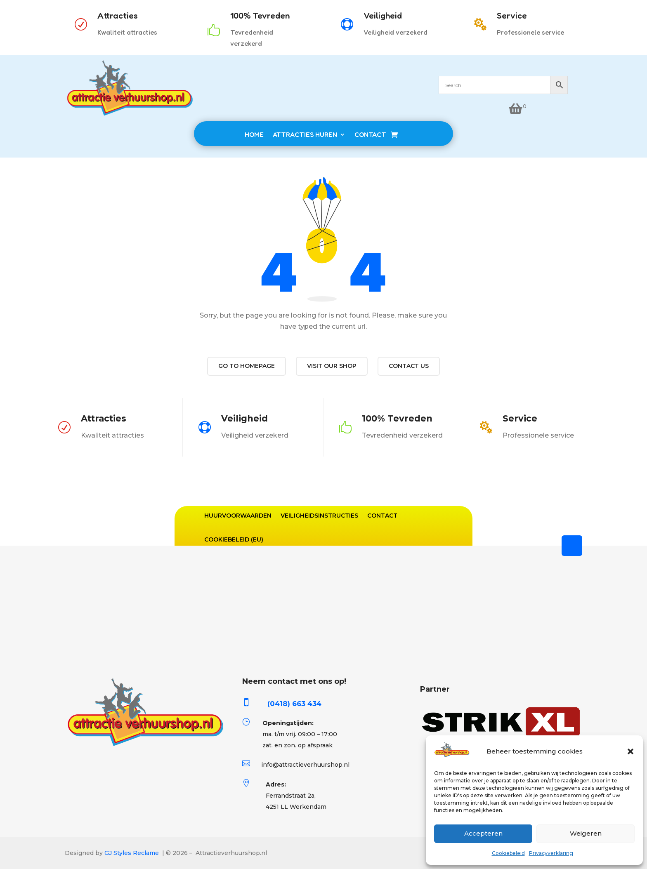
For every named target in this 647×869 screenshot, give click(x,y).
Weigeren (586, 833)
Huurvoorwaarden (238, 515)
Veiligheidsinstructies (319, 515)
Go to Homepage (246, 366)
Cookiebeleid (508, 853)
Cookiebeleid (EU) (233, 539)
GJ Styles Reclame (131, 853)
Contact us (409, 366)
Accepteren (483, 833)
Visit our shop (332, 366)
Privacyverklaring (551, 853)
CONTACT (370, 134)
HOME (254, 134)
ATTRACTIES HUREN (305, 134)
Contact (382, 515)
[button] (630, 751)
